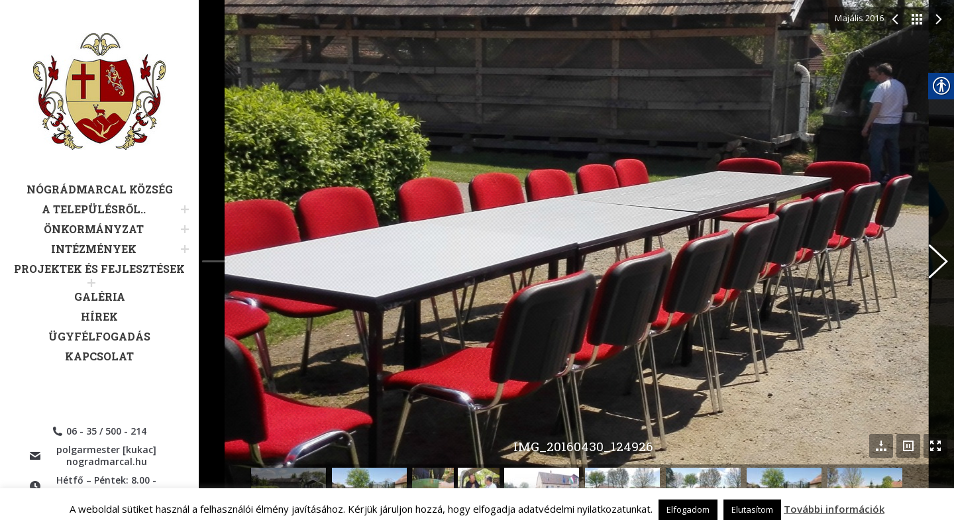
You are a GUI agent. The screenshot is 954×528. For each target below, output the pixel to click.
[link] (99, 108)
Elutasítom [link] (752, 509)
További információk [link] (834, 508)
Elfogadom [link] (688, 509)
